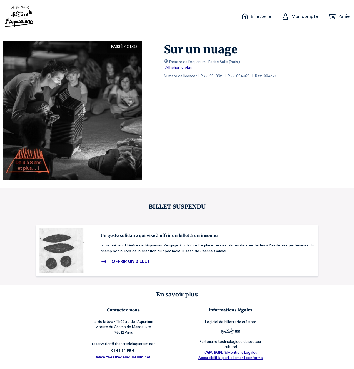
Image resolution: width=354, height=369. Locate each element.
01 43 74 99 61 (125, 350)
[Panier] (340, 16)
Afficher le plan (178, 67)
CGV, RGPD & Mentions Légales (229, 352)
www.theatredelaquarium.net (124, 357)
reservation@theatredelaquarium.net (124, 344)
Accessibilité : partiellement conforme (230, 358)
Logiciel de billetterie (222, 324)
